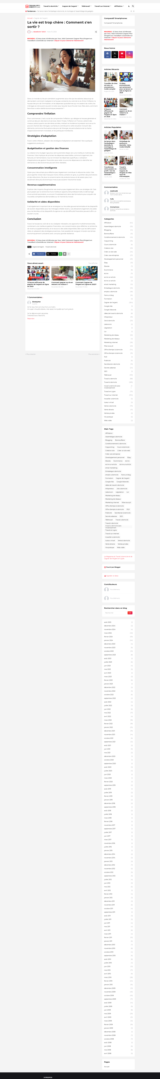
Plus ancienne (93, 354)
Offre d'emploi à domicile (118, 353)
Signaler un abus (112, 576)
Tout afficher (93, 263)
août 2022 (118, 702)
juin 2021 (118, 749)
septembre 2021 (118, 742)
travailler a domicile (118, 399)
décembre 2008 (118, 1032)
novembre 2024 (118, 630)
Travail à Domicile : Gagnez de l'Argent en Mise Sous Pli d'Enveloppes (125, 171)
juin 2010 (118, 967)
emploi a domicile (118, 292)
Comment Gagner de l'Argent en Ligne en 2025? (86, 283)
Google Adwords (118, 310)
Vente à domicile (118, 406)
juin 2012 (118, 883)
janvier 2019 (118, 800)
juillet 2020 (118, 771)
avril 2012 (118, 891)
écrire (118, 274)
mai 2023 (118, 669)
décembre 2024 (118, 626)
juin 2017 (118, 836)
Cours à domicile (118, 245)
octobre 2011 (118, 909)
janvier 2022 (118, 727)
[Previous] (131, 11)
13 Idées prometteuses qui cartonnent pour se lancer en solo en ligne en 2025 (126, 88)
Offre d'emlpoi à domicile (118, 350)
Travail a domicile (118, 379)
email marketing (118, 284)
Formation (118, 299)
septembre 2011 (118, 912)
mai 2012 (118, 887)
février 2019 (118, 796)
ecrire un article (118, 277)
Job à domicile (118, 321)
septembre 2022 (118, 698)
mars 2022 (118, 720)
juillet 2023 (118, 662)
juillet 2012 (118, 880)
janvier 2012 (118, 898)
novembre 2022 (118, 691)
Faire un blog (118, 295)
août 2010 (118, 959)
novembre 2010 (118, 948)
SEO (118, 371)
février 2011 (118, 938)
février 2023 (118, 680)
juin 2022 (118, 709)
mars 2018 (118, 818)
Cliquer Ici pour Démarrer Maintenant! (68, 41)
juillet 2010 (118, 963)
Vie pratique (118, 417)
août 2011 (118, 916)
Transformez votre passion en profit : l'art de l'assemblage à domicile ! (110, 170)
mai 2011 (118, 927)
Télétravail (86, 6)
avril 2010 (118, 974)
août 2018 (118, 811)
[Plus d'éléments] (69, 254)
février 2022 (118, 724)
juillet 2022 (118, 706)
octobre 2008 (118, 1039)
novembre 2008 (118, 1035)
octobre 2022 (118, 695)
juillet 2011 (118, 919)
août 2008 (118, 1043)
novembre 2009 (118, 992)
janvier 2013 (118, 861)
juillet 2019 (118, 793)
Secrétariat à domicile (118, 364)
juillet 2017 (118, 832)
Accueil (30, 18)
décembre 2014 (118, 854)
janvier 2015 (118, 851)
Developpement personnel (118, 259)
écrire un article (118, 281)
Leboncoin (118, 324)
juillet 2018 (118, 814)
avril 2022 (118, 716)
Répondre (30, 319)
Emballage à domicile (118, 288)
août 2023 (118, 659)
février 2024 (118, 637)
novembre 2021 (118, 735)
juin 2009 (118, 1010)
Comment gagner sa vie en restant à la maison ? (62, 283)
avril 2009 (118, 1017)
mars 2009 (118, 1021)
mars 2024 (118, 633)
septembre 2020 (118, 764)
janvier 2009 (118, 1028)
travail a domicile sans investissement (118, 387)
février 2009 (118, 1025)
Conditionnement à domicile (118, 237)
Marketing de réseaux (118, 339)
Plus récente (31, 354)
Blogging (118, 230)
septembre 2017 (118, 829)
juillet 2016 (118, 847)
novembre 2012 (118, 869)
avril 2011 (118, 930)
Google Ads (118, 306)
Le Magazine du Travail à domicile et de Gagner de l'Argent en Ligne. (118, 558)
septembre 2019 (118, 785)
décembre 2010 (118, 945)
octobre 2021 (118, 738)
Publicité (118, 361)
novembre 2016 (118, 843)
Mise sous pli (118, 346)
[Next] (134, 11)
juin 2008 (118, 1046)
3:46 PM (34, 304)
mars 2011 (118, 934)
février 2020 (118, 782)
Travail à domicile (50, 6)
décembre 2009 (118, 988)
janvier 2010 (118, 985)
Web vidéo (118, 421)
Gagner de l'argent (69, 6)
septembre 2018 (118, 807)
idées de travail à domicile (118, 313)
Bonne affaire (118, 234)
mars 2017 (118, 840)
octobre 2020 (118, 760)
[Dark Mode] (129, 6)
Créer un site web (118, 252)
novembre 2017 (118, 825)
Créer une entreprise (118, 255)
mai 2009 (118, 1014)
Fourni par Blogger (112, 567)
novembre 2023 (118, 648)
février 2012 (118, 894)
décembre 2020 (118, 756)
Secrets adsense (118, 368)
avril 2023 (118, 673)
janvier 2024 (118, 640)
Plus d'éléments (115, 589)
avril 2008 (118, 1054)
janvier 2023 (118, 684)
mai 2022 (118, 713)
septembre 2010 (118, 956)
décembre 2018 (118, 803)
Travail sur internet (102, 6)
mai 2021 (118, 753)
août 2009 (118, 1003)
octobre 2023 (118, 651)
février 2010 (118, 981)
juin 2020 (118, 775)
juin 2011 (118, 923)
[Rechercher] (133, 6)
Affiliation (118, 6)
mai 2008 (118, 1050)
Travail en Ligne (118, 392)
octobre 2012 (118, 872)
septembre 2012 (118, 876)
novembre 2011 (118, 905)
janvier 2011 (118, 941)
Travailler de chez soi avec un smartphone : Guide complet (110, 86)
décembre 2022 (118, 687)
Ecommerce (118, 270)
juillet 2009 (118, 1006)
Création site (118, 248)
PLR (118, 357)
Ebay (118, 263)
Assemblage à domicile (118, 227)
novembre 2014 (118, 858)
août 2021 (118, 746)
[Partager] (96, 31)
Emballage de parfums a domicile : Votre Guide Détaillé (125, 144)
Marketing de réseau (118, 335)
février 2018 (118, 822)
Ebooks (118, 266)
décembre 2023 (118, 644)
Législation (118, 328)
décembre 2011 (118, 901)
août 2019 (118, 789)
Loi (118, 332)
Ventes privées (118, 413)
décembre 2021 (118, 731)
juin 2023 (118, 666)
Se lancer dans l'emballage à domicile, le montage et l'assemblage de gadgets (65, 11)
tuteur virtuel (118, 402)
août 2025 (118, 622)
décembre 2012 (118, 865)
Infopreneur (118, 317)
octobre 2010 (118, 952)
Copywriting (118, 241)
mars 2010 (118, 977)
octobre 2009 (118, 996)
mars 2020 (118, 778)
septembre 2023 (118, 655)
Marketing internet (118, 343)
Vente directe (118, 410)
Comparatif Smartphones (113, 23)
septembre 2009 (118, 999)
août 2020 (118, 767)
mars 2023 (118, 677)
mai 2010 (118, 970)
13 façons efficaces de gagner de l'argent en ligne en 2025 (38, 284)
